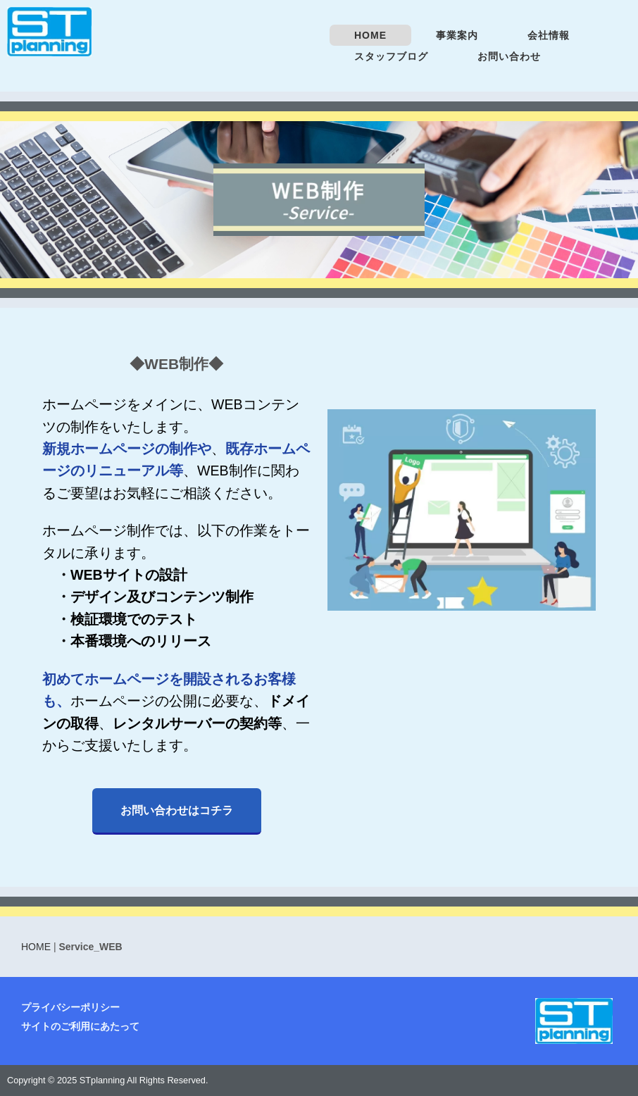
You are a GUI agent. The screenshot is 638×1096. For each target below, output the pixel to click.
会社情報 (548, 35)
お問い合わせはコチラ (176, 810)
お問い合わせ (509, 56)
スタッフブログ (391, 56)
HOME (370, 35)
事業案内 (457, 35)
